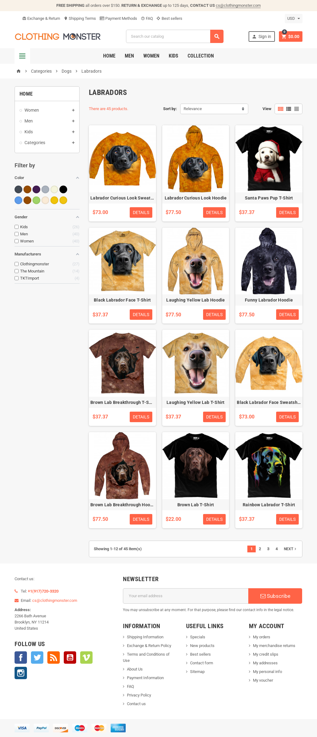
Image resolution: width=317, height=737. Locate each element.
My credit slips (265, 654)
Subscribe (275, 596)
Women (151, 56)
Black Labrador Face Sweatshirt (269, 402)
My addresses (265, 663)
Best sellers (169, 18)
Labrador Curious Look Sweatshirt (125, 197)
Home (109, 56)
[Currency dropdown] (293, 18)
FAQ (147, 18)
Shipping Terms (80, 18)
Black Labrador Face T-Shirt (122, 300)
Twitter (37, 657)
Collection (201, 56)
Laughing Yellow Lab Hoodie (195, 300)
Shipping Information (145, 637)
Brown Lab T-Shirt (195, 504)
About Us (135, 669)
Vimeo (86, 657)
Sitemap (197, 671)
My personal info (267, 671)
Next (290, 549)
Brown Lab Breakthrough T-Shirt (123, 402)
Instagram (21, 673)
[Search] (175, 36)
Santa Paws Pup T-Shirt (269, 197)
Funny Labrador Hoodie (269, 300)
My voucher (263, 680)
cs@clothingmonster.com (238, 5)
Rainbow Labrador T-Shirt (269, 504)
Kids (173, 56)
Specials (197, 637)
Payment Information (145, 677)
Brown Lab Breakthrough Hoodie (123, 504)
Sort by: (170, 108)
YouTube (70, 657)
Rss (53, 657)
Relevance (193, 108)
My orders (261, 637)
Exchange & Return (41, 18)
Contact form (201, 663)
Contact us (136, 703)
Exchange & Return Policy (149, 645)
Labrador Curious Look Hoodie (196, 197)
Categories (34, 142)
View (267, 108)
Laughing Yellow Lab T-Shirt (196, 402)
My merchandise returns (274, 645)
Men (129, 56)
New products (202, 645)
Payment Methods (118, 18)
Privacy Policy (139, 695)
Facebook (21, 657)
